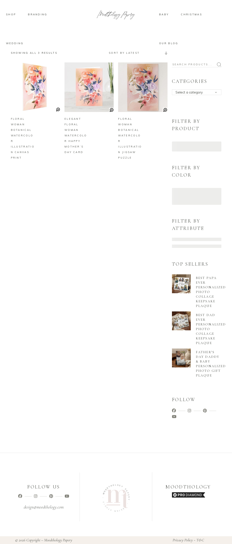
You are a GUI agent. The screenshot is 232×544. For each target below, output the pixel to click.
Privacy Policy (183, 540)
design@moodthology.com (44, 507)
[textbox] (198, 92)
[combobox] (136, 53)
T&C (200, 540)
